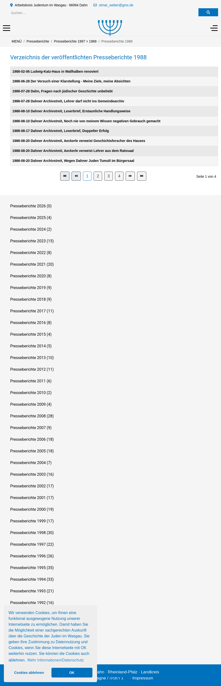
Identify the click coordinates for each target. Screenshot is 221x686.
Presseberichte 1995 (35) (32, 567)
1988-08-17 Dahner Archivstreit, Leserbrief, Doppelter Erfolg (60, 131)
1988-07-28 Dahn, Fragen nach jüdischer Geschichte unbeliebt (62, 91)
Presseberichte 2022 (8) (30, 252)
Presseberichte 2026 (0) (30, 206)
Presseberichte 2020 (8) (30, 276)
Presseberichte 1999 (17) (32, 521)
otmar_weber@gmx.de (116, 5)
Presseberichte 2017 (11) (32, 311)
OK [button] (71, 673)
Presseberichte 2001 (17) (32, 497)
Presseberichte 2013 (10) (32, 357)
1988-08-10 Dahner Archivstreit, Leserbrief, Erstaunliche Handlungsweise (71, 111)
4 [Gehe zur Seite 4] (119, 176)
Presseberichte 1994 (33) (32, 579)
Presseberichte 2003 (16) (32, 474)
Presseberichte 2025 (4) (30, 217)
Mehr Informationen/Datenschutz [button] (55, 660)
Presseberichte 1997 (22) (32, 544)
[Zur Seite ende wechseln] (141, 176)
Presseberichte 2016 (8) (30, 322)
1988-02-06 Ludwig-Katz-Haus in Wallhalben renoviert (55, 71)
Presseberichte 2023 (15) (32, 241)
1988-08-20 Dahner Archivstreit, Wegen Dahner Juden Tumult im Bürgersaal (73, 161)
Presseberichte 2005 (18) (32, 451)
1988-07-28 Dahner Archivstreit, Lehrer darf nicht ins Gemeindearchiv (68, 101)
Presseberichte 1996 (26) (32, 556)
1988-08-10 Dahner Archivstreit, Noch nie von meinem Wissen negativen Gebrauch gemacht (86, 121)
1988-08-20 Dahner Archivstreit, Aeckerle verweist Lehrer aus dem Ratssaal (73, 151)
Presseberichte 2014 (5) (30, 346)
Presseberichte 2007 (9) (30, 427)
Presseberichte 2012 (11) (32, 369)
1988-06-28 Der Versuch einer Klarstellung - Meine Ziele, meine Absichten (71, 81)
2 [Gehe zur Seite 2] (98, 176)
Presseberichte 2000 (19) (32, 509)
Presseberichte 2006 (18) (32, 439)
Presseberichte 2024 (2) (30, 229)
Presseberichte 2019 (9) (30, 287)
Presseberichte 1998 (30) (32, 532)
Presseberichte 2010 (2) (30, 392)
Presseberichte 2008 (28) (32, 416)
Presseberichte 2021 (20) (32, 264)
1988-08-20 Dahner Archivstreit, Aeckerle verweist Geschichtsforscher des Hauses (78, 141)
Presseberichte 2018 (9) (30, 299)
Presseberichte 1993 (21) (32, 591)
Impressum (142, 678)
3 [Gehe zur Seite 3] (108, 176)
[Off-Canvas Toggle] (214, 28)
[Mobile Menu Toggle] (6, 28)
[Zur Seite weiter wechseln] (130, 176)
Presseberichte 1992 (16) (32, 602)
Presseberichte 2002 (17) (32, 486)
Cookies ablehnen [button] (29, 673)
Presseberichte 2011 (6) (30, 381)
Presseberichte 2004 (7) (30, 462)
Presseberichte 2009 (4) (30, 404)
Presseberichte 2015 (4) (30, 334)
